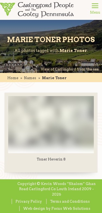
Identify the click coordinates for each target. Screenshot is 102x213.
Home (12, 78)
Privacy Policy (29, 201)
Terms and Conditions (70, 201)
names (30, 78)
